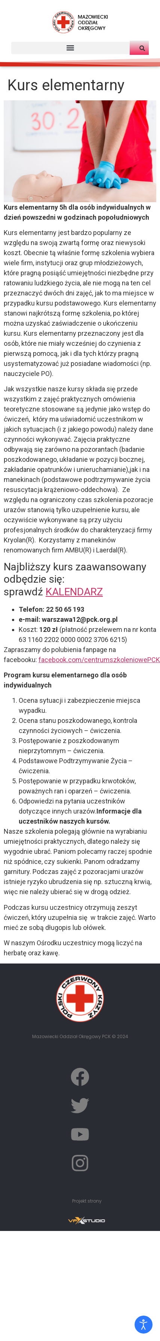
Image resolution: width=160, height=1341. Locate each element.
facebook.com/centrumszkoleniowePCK (99, 660)
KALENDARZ (74, 592)
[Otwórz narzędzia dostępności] (144, 1325)
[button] (70, 48)
